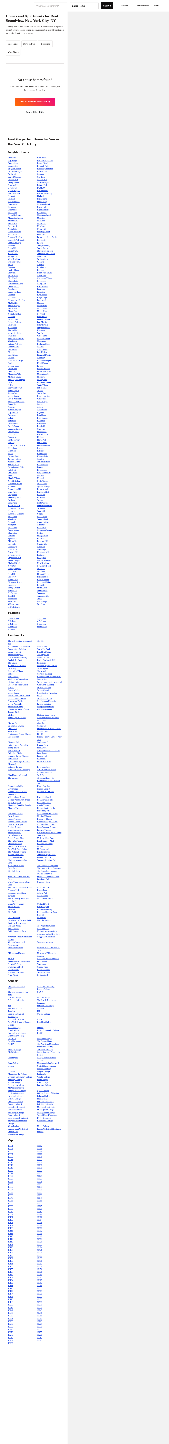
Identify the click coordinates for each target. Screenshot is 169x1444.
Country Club (13, 286)
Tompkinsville (43, 596)
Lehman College (44, 1096)
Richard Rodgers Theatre (47, 822)
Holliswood (42, 454)
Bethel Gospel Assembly (18, 745)
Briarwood (41, 423)
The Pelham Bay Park (17, 852)
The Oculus (12, 663)
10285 (39, 1340)
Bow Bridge (13, 789)
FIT (38, 1011)
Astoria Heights (14, 410)
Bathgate (11, 267)
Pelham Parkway (15, 322)
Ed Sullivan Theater (45, 800)
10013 (10, 1162)
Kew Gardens (42, 464)
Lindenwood (42, 470)
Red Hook (41, 240)
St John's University (16, 1000)
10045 (10, 1203)
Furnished (12, 629)
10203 (10, 1305)
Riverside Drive (43, 970)
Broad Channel (14, 426)
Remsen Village (14, 243)
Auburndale (42, 410)
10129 (39, 1253)
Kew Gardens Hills (15, 467)
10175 (39, 1294)
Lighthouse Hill (14, 558)
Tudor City (12, 393)
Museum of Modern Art (17, 846)
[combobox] (50, 5)
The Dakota (13, 778)
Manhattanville (43, 374)
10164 (10, 1280)
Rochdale (41, 495)
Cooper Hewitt (43, 731)
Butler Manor (13, 530)
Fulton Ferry (42, 202)
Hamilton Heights (44, 360)
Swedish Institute (15, 1096)
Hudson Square (14, 366)
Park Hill (11, 574)
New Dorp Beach (44, 566)
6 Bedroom (41, 624)
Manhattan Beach (44, 215)
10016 (10, 1165)
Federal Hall (42, 756)
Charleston (12, 533)
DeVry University (44, 1118)
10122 (39, 1244)
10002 (39, 1146)
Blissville (41, 421)
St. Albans (41, 508)
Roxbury (11, 500)
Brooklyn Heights (15, 171)
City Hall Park (14, 871)
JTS (9, 1006)
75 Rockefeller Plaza (45, 838)
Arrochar (40, 525)
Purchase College (44, 1085)
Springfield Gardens (16, 508)
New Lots (41, 226)
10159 (10, 1275)
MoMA (40, 846)
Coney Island (13, 182)
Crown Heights (43, 182)
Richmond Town (14, 582)
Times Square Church (17, 718)
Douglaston (42, 432)
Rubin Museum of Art (17, 931)
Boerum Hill (13, 166)
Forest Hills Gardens (16, 445)
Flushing (11, 443)
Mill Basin (12, 223)
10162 (10, 1277)
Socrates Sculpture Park (47, 860)
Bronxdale (12, 273)
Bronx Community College (48, 1030)
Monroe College (43, 997)
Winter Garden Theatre (17, 822)
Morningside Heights (16, 380)
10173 (39, 1291)
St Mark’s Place (43, 972)
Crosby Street (42, 967)
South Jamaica (14, 506)
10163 (39, 1277)
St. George (12, 593)
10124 (39, 1247)
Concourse (41, 281)
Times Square (13, 391)
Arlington (12, 525)
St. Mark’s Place (14, 964)
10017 (39, 1165)
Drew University (15, 1110)
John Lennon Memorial (46, 701)
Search (107, 5)
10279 (39, 1335)
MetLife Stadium (44, 920)
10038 (10, 1195)
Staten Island (42, 519)
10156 (39, 1269)
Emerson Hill (42, 541)
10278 (10, 1335)
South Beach (42, 590)
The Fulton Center (15, 841)
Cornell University (15, 1101)
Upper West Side (15, 399)
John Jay (11, 1011)
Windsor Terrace (14, 262)
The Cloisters (13, 928)
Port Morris (42, 322)
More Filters (13, 52)
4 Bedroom (41, 621)
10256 (10, 1313)
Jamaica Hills (13, 464)
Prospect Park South (16, 240)
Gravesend (41, 207)
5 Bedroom (12, 624)
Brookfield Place (15, 835)
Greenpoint (12, 210)
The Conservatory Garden (47, 865)
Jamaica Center (14, 462)
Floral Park (41, 440)
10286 (10, 1343)
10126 (39, 1250)
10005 (10, 1151)
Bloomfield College (45, 1121)
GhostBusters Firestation (47, 693)
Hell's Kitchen (14, 607)
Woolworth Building (45, 685)
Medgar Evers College (17, 1091)
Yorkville (12, 404)
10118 (39, 1239)
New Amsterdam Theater (47, 813)
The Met (40, 641)
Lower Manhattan (15, 690)
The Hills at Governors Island (20, 887)
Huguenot (41, 555)
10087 (10, 1214)
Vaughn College (43, 1077)
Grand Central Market (17, 698)
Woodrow (41, 604)
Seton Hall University (17, 1107)
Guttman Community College (20, 1077)
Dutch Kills (12, 434)
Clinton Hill (13, 180)
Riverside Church (44, 797)
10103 (10, 1220)
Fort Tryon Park (43, 852)
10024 (10, 1176)
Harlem (11, 363)
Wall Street (41, 399)
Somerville (12, 503)
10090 (39, 1214)
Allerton (40, 265)
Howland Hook (14, 555)
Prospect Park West (16, 972)
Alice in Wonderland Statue (48, 750)
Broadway (12, 668)
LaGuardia (41, 1074)
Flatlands (11, 199)
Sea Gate (11, 245)
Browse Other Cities (35, 112)
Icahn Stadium (14, 918)
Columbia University (16, 986)
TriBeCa (40, 775)
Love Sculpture (43, 767)
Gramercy (41, 358)
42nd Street (41, 723)
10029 (39, 1181)
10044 (39, 1201)
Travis (39, 599)
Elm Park (41, 538)
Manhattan (41, 341)
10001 (10, 1146)
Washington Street (15, 967)
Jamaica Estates (43, 462)
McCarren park (43, 849)
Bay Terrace (13, 412)
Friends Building (44, 704)
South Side (12, 248)
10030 (10, 1184)
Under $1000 (13, 618)
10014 (39, 1162)
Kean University (14, 1115)
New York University (45, 986)
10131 (39, 1255)
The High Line (43, 655)
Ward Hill (12, 601)
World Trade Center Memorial (49, 682)
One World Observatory (17, 657)
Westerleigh (42, 601)
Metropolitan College (45, 1112)
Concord (11, 536)
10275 (39, 1329)
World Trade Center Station (19, 696)
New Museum (43, 928)
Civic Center (42, 349)
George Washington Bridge (19, 800)
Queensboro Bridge (16, 786)
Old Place (12, 571)
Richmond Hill (43, 492)
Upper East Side (43, 396)
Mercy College (43, 1126)
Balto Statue (13, 759)
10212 (10, 1307)
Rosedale (40, 497)
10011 (10, 1160)
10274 (10, 1329)
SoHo (10, 385)
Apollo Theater (43, 805)
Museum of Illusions (45, 792)
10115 (10, 1236)
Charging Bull (13, 742)
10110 (39, 1228)
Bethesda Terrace (15, 767)
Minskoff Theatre (44, 816)
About (156, 5)
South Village (42, 385)
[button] (163, 6)
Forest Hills (42, 443)
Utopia (40, 514)
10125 (10, 1250)
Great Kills (12, 549)
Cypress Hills (13, 185)
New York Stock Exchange (19, 770)
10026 (10, 1179)
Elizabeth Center (15, 844)
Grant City (12, 547)
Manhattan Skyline (15, 655)
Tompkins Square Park (46, 855)
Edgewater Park (14, 292)
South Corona (42, 503)
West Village (42, 401)
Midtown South (14, 377)
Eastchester (12, 289)
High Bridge (42, 295)
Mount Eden (13, 311)
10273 (39, 1327)
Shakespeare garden (16, 865)
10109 (10, 1228)
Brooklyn (12, 158)
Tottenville (12, 599)
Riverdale (12, 325)
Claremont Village (44, 278)
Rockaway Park (14, 497)
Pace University (14, 1041)
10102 (39, 1217)
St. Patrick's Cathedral (17, 666)
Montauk (11, 909)
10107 (10, 1225)
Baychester (41, 267)
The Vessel (41, 671)
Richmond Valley (44, 582)
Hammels (12, 451)
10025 (39, 1176)
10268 (10, 1321)
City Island (12, 278)
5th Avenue (41, 964)
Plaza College (42, 1099)
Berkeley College (15, 1080)
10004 (39, 1149)
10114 (39, 1234)
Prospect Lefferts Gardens (47, 237)
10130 (10, 1255)
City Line (41, 177)
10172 (10, 1291)
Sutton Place (42, 388)
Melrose (40, 303)
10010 (39, 1157)
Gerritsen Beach (43, 204)
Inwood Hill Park (44, 857)
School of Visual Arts (16, 1019)
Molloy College (14, 1049)
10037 (39, 1192)
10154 (39, 1266)
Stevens (40, 1028)
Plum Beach (42, 234)
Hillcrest (40, 451)
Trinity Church (43, 690)
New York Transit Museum (48, 959)
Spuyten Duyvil (43, 328)
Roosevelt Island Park (17, 893)
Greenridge (41, 549)
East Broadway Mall (45, 841)
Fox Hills (12, 544)
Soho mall (41, 835)
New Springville (14, 569)
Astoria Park (42, 893)
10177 (39, 1297)
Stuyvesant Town (15, 388)
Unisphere (41, 759)
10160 (39, 1275)
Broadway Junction (45, 169)
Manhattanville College (17, 1074)
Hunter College (14, 1028)
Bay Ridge (12, 160)
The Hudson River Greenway (49, 868)
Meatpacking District (45, 707)
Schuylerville (42, 325)
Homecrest (12, 212)
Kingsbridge (42, 297)
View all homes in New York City (35, 101)
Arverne (11, 407)
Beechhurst (41, 415)
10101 (10, 1217)
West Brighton (14, 259)
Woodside (12, 519)
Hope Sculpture (14, 803)
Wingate (40, 262)
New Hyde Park (14, 481)
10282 (10, 1340)
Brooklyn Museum (15, 948)
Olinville (11, 317)
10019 (39, 1168)
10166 (10, 1283)
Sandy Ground (14, 588)
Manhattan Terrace (15, 218)
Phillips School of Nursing (48, 1093)
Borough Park (42, 166)
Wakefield (12, 336)
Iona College (42, 1080)
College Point (13, 432)
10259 (10, 1316)
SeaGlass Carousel (44, 698)
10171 (39, 1288)
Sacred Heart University (47, 1115)
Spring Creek (42, 248)
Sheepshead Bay (43, 245)
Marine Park (13, 221)
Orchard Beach (43, 904)
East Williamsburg (44, 193)
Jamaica (40, 459)
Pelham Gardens (43, 319)
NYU (10, 989)
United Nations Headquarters (49, 677)
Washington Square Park (18, 679)
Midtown (40, 377)
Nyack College (43, 1091)
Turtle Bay (41, 393)
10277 (39, 1332)
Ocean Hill (41, 229)
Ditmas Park (42, 185)
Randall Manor (43, 579)
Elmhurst (40, 437)
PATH (39, 696)
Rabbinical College (16, 1134)
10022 (10, 1173)
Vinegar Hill (13, 256)
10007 (10, 1154)
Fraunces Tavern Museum (18, 756)
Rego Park (12, 492)
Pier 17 (40, 734)
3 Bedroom (12, 621)
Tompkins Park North (46, 254)
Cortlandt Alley (43, 975)
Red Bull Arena (14, 926)
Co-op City (41, 284)
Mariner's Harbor (44, 560)
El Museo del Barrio (16, 953)
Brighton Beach (14, 169)
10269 (39, 1321)
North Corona (42, 481)
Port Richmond (43, 577)
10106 (39, 1223)
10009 (10, 1157)
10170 (10, 1288)
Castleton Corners (44, 530)
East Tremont (42, 286)
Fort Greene (42, 199)
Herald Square (43, 363)
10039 (39, 1195)
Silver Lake (12, 590)
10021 (39, 1171)
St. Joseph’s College (45, 1110)
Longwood (41, 300)
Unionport (41, 330)
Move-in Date (29, 44)
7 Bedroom (12, 627)
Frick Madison (43, 961)
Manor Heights (14, 560)
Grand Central (43, 657)
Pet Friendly (42, 627)
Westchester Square (16, 338)
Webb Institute (14, 1126)
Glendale (40, 448)
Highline (11, 896)
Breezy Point (13, 423)
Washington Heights (16, 401)
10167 (39, 1283)
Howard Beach (14, 456)
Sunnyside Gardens (16, 514)
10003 (10, 1149)
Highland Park (43, 210)
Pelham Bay (13, 319)
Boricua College (14, 1099)
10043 (10, 1201)
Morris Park (42, 306)
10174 (10, 1294)
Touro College (14, 1082)
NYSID (40, 1019)
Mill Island (41, 223)
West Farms (42, 336)
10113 (10, 1234)
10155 (10, 1269)
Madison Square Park (46, 715)
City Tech (12, 1038)
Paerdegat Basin (43, 232)
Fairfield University (45, 1104)
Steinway (12, 511)
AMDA (11, 1044)
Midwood (41, 221)
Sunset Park (13, 254)
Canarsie (40, 174)
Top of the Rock (43, 649)
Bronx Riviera (14, 907)
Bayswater (12, 415)
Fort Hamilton (14, 202)
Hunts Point (13, 297)
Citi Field (12, 912)
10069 (10, 1209)
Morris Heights (14, 306)
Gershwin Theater (15, 813)
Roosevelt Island (44, 382)
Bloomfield (12, 527)
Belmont (40, 270)
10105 (10, 1223)
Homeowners (143, 5)
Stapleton (41, 593)
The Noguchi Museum (46, 926)
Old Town (41, 571)
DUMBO (41, 188)
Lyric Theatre (13, 816)
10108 (39, 1225)
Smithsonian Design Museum (20, 734)
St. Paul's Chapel (44, 687)
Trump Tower (13, 748)
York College (13, 1063)
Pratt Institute (13, 1030)
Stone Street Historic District (49, 729)
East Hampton (43, 907)
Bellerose (12, 421)
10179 (39, 1299)
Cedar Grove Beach (16, 904)
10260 (39, 1316)
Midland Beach (14, 563)
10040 (10, 1198)
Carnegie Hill (13, 347)
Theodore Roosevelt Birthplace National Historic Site (48, 780)
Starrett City (13, 251)
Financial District (44, 355)
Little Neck (12, 473)
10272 (10, 1327)
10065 (39, 1206)
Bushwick (12, 174)
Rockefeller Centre (44, 844)
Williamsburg (42, 259)
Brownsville (42, 171)
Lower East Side (44, 371)
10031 (39, 1184)
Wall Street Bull (43, 742)
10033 (39, 1187)
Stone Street (13, 975)
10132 (10, 1258)
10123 (10, 1247)
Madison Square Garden (47, 666)
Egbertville (12, 538)
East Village (13, 355)
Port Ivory (12, 577)
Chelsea (40, 347)
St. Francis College (15, 1093)
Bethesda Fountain (44, 709)
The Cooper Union (44, 1041)
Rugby (39, 243)
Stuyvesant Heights (45, 251)
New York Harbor (44, 887)
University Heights (15, 333)
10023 (39, 1173)
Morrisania (12, 308)
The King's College (16, 1112)
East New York (14, 193)
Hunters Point (42, 456)
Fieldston (41, 292)
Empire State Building (17, 649)
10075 (39, 1209)
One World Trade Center (18, 685)
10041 (39, 1198)
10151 (10, 1264)
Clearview (41, 429)
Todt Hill (11, 596)
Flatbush (40, 196)
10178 (10, 1299)
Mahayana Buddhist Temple (19, 805)
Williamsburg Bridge (16, 797)
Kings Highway (14, 215)
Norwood (41, 314)
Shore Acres (42, 588)
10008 (39, 1154)
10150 (39, 1261)
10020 (10, 1171)
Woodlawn (12, 341)
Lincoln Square (43, 369)
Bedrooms (45, 44)
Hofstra (11, 1066)
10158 (39, 1272)
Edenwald (41, 289)
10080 (10, 1212)
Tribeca (40, 391)
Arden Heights (43, 522)
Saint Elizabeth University (18, 1118)
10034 (10, 1190)
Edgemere (12, 437)
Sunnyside (41, 511)
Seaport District (43, 789)
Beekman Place (43, 344)
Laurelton (41, 467)
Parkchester (42, 317)
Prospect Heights (15, 237)
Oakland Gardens (15, 484)
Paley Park (12, 868)
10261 (10, 1318)
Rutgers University (15, 1104)
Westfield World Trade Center (49, 833)
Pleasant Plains (43, 574)
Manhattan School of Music (48, 1063)
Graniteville (42, 544)
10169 (39, 1286)
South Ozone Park (44, 506)
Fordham (11, 295)
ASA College (42, 1082)
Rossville (41, 585)
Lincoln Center (14, 723)
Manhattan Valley (15, 374)
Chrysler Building (44, 674)
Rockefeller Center (15, 660)
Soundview (12, 328)
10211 (39, 1305)
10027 (39, 1179)
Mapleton (41, 218)
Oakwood (41, 569)
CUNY (40, 992)
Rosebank (12, 585)
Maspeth (40, 475)
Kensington (42, 212)
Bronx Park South (44, 273)
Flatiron (11, 358)
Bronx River (13, 275)
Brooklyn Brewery (44, 909)
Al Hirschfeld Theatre (46, 824)
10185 (10, 1302)
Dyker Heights (14, 191)
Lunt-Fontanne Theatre (46, 827)
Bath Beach (42, 158)
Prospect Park (13, 890)
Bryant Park (42, 890)
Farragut (11, 196)
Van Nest (40, 333)
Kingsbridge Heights (16, 300)
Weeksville (41, 256)
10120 (39, 1242)
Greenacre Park (43, 882)
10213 (39, 1307)
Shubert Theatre (14, 827)
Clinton (11, 352)
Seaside (40, 500)
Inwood (40, 366)
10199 (39, 1302)
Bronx (10, 265)
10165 (39, 1280)
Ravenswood (42, 489)
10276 (10, 1332)
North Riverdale (14, 314)
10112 (39, 1231)
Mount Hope (42, 311)
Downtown (12, 188)
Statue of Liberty (15, 652)
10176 (10, 1297)
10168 (10, 1286)
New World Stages (15, 824)
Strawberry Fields (15, 701)
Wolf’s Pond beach (44, 898)
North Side (12, 229)
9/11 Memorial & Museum (19, 646)
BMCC (40, 1033)
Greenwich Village (15, 360)
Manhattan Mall (14, 833)
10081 (39, 1212)
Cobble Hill (42, 180)
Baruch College (43, 989)
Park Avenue (42, 748)
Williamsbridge (43, 338)
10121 (10, 1244)
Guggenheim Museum (46, 937)
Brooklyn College (44, 1022)
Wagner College (43, 1071)
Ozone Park (42, 484)
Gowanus (12, 207)
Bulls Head (41, 527)
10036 (10, 1192)
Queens (40, 404)
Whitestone (12, 516)
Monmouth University (46, 1107)
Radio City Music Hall (46, 660)
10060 (10, 1206)
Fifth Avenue (13, 677)
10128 (10, 1253)
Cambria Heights (15, 429)
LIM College (13, 1052)
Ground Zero (42, 745)
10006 (39, 1151)
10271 (39, 1324)
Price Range (13, 44)
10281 (39, 1338)
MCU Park (41, 918)
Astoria (40, 407)
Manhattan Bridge (15, 707)
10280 (10, 1338)
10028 (10, 1181)
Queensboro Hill (14, 489)
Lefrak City (12, 470)
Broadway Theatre (44, 819)
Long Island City (44, 473)
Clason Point (13, 281)
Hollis (10, 454)
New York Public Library (18, 849)
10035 (39, 1190)
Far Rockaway (14, 440)
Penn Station (42, 753)
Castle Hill (41, 275)
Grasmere (41, 547)
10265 (39, 1318)
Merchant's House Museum (19, 961)
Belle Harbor (42, 418)
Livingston (41, 558)
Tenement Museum (45, 942)
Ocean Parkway (14, 232)
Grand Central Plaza (16, 838)
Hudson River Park (15, 855)
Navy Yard (12, 226)
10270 (10, 1324)
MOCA (11, 959)
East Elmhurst (43, 434)
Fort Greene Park (15, 857)
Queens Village (43, 486)
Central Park (42, 646)
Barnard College (14, 997)
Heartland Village (44, 552)
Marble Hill (13, 303)
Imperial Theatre (44, 830)
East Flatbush (42, 191)
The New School (15, 1008)
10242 (10, 1310)
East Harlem (42, 352)
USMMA (12, 1071)
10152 (39, 1264)
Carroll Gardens (14, 177)
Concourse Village (15, 284)
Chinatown (12, 349)
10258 (39, 1313)
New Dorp (12, 566)
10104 (39, 1220)
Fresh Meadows (43, 445)
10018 (10, 1168)
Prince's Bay (13, 579)
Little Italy (12, 371)
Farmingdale (13, 1058)
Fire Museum (13, 737)
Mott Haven (42, 308)
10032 (10, 1187)
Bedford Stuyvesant (45, 160)
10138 (10, 1261)
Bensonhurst (13, 163)
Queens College (43, 1014)
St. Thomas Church (16, 726)
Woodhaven (42, 516)
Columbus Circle (15, 753)
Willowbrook (13, 604)
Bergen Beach (43, 163)
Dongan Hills (42, 536)
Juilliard (40, 1008)
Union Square (13, 396)
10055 (39, 1203)
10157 (10, 1272)
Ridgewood (12, 495)
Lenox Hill (12, 369)
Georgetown (13, 204)
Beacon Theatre (14, 819)
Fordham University (45, 1006)
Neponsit (40, 478)
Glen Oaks (12, 448)
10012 (39, 1160)
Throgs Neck (13, 330)
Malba (10, 475)
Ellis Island (41, 663)
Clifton (40, 533)
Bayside (40, 412)
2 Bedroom (41, 618)
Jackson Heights (14, 459)
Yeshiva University (45, 1049)
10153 (10, 1266)
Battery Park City (15, 344)
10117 (10, 1239)
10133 (39, 1258)
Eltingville (12, 541)
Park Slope (12, 234)
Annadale (12, 522)
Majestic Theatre (15, 808)
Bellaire (11, 418)
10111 (10, 1231)
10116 (39, 1236)
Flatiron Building (15, 682)
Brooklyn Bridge (44, 652)
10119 (10, 1242)
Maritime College (44, 1038)
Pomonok (12, 486)
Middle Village (14, 478)
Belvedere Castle (44, 803)
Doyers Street (13, 970)
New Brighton (43, 563)
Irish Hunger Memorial (17, 775)
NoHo (10, 382)
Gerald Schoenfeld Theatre (19, 830)
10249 (39, 1310)
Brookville (41, 426)
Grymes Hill (13, 552)
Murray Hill (42, 380)
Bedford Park (13, 270)
